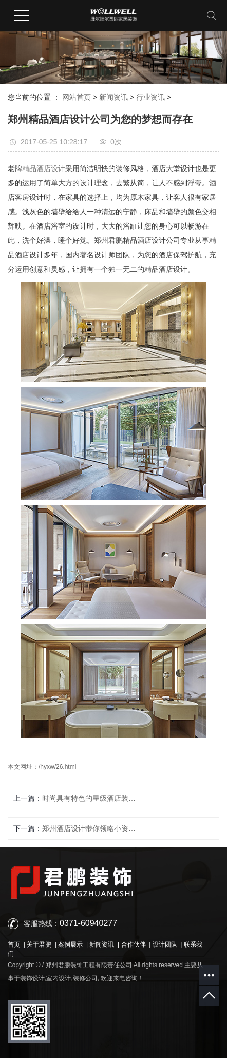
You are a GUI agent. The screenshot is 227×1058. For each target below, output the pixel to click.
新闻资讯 (113, 97)
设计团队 (165, 944)
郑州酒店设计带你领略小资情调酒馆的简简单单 (92, 828)
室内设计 (58, 978)
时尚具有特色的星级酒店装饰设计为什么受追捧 (92, 798)
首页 (14, 944)
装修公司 (85, 978)
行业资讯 (150, 97)
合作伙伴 (133, 944)
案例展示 (70, 944)
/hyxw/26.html (57, 766)
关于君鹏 (39, 944)
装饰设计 (32, 978)
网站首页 (76, 97)
